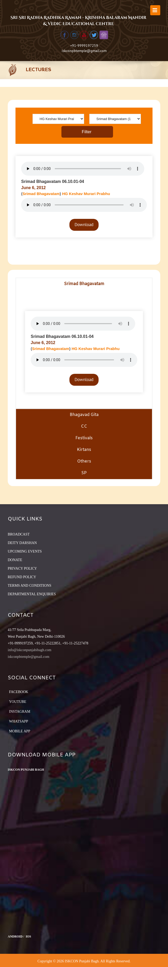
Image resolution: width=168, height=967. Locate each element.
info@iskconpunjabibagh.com (29, 650)
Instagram (19, 711)
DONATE (15, 560)
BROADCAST (19, 534)
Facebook (18, 692)
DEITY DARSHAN (22, 543)
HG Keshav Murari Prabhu (86, 193)
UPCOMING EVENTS (25, 551)
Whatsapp (18, 721)
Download (84, 224)
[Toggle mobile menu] (155, 10)
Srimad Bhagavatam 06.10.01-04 (52, 181)
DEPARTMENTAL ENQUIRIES (32, 594)
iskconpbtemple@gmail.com (84, 50)
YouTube (17, 702)
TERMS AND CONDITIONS (29, 585)
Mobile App (19, 731)
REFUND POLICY (22, 577)
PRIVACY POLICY (22, 568)
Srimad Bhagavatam (41, 193)
